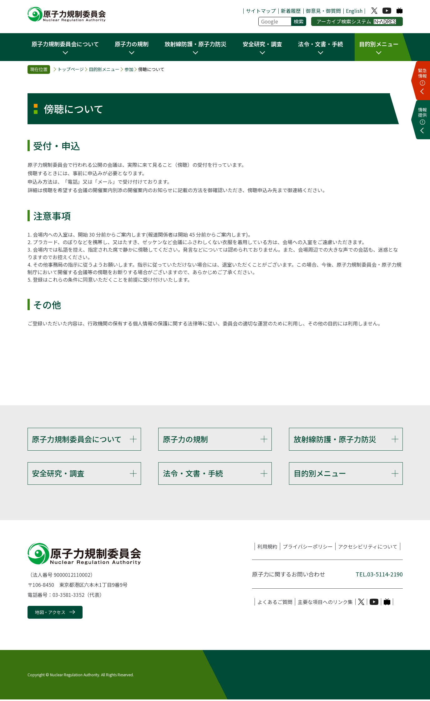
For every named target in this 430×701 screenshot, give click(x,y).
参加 (128, 69)
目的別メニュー (104, 69)
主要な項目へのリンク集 (325, 603)
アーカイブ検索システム (356, 21)
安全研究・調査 (58, 473)
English (354, 10)
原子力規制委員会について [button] (65, 44)
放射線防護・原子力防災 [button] (195, 44)
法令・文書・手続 (193, 473)
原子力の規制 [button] (132, 44)
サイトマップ (261, 10)
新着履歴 (291, 10)
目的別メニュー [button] (378, 44)
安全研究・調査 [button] (262, 44)
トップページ (71, 69)
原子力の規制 (185, 438)
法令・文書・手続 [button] (320, 44)
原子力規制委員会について (77, 438)
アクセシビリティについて (367, 548)
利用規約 (267, 548)
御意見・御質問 (323, 10)
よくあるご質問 (274, 603)
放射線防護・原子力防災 (335, 438)
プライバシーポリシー (308, 548)
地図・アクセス (50, 614)
